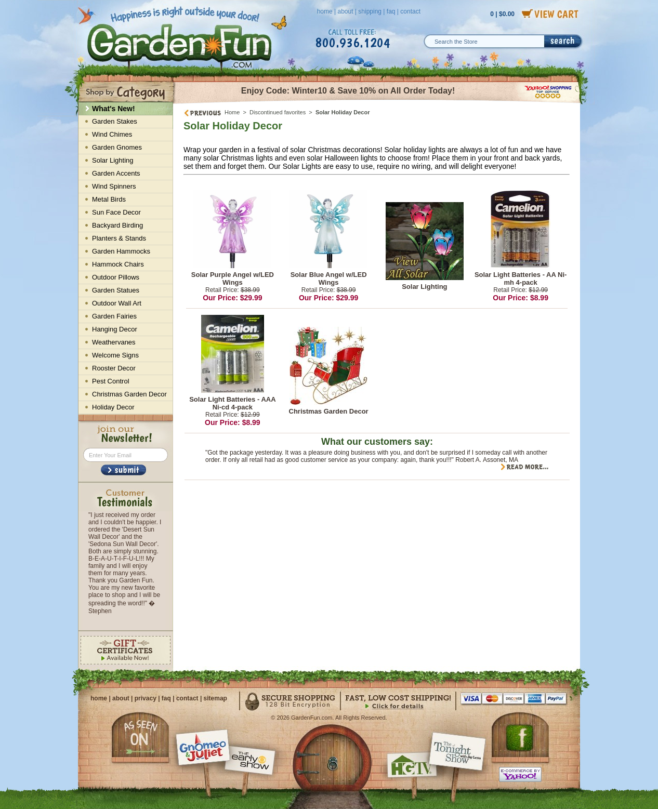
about (345, 11)
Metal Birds (109, 199)
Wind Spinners (114, 186)
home (325, 11)
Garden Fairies (114, 316)
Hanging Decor (114, 329)
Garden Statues (115, 290)
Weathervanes (114, 342)
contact (410, 11)
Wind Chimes (112, 134)
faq (391, 11)
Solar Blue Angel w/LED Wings (329, 278)
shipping (369, 11)
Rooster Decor (114, 368)
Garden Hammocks (121, 251)
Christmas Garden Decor (329, 411)
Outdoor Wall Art (116, 303)
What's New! (113, 108)
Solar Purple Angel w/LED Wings (232, 278)
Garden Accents (116, 173)
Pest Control (110, 381)
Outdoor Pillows (115, 277)
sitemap (215, 698)
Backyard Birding (117, 225)
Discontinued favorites (277, 112)
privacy (145, 698)
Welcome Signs (115, 355)
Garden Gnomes (117, 147)
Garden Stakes (114, 121)
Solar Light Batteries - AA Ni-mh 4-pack (521, 278)
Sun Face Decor (116, 212)
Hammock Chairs (118, 264)
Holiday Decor (113, 407)
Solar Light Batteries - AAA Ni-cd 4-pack (232, 403)
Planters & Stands (119, 238)
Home (232, 112)
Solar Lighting (424, 286)
